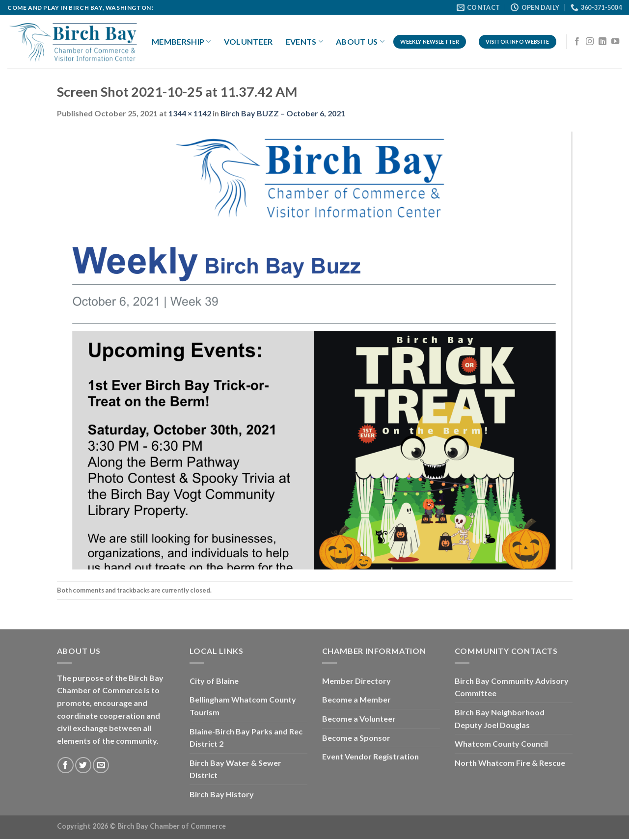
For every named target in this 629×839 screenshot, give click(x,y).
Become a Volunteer (359, 718)
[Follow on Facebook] (577, 41)
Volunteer (248, 41)
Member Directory (356, 680)
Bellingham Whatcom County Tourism (243, 706)
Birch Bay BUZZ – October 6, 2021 (282, 113)
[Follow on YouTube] (615, 41)
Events (304, 42)
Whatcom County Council (501, 743)
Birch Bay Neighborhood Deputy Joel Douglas (500, 718)
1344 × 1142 (189, 113)
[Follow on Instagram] (590, 41)
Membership (181, 42)
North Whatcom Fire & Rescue (510, 762)
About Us (360, 42)
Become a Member (356, 699)
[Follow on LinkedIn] (602, 41)
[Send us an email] (101, 765)
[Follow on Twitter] (83, 765)
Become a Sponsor (356, 737)
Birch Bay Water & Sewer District (235, 769)
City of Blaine (214, 680)
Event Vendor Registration (370, 756)
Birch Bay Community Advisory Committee (512, 687)
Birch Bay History (222, 794)
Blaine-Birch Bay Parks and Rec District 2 (246, 738)
